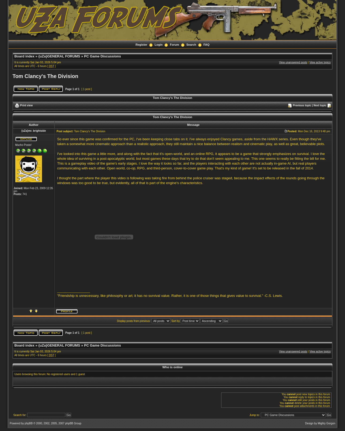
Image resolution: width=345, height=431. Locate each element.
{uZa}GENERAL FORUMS (59, 56)
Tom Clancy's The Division (45, 76)
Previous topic (302, 105)
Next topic (319, 105)
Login (159, 44)
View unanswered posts (293, 62)
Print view (26, 105)
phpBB (29, 423)
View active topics (320, 62)
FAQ (207, 44)
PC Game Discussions (102, 56)
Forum (174, 44)
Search (191, 44)
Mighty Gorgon (326, 423)
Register (141, 44)
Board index (24, 56)
